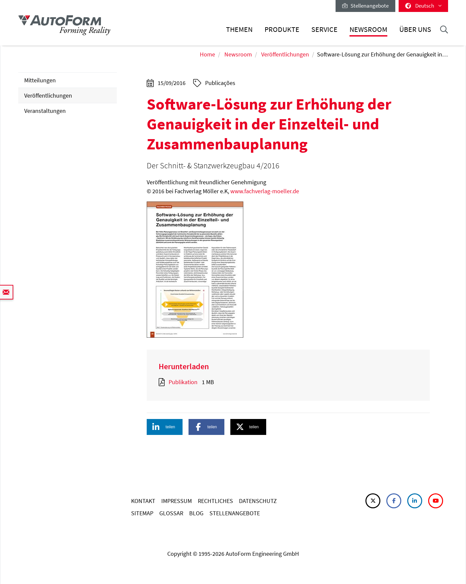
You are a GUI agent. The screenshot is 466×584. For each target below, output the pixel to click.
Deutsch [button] (423, 5)
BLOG (196, 513)
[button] (165, 427)
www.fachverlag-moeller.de (264, 191)
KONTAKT (143, 501)
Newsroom (368, 29)
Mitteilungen (40, 80)
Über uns (415, 29)
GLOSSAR (171, 513)
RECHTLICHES (215, 501)
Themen (239, 29)
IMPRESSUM (176, 501)
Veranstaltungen (45, 111)
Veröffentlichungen (285, 54)
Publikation (183, 382)
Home (207, 54)
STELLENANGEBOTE (234, 513)
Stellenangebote (365, 5)
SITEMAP (142, 513)
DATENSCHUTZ (258, 501)
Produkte (282, 29)
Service (324, 29)
